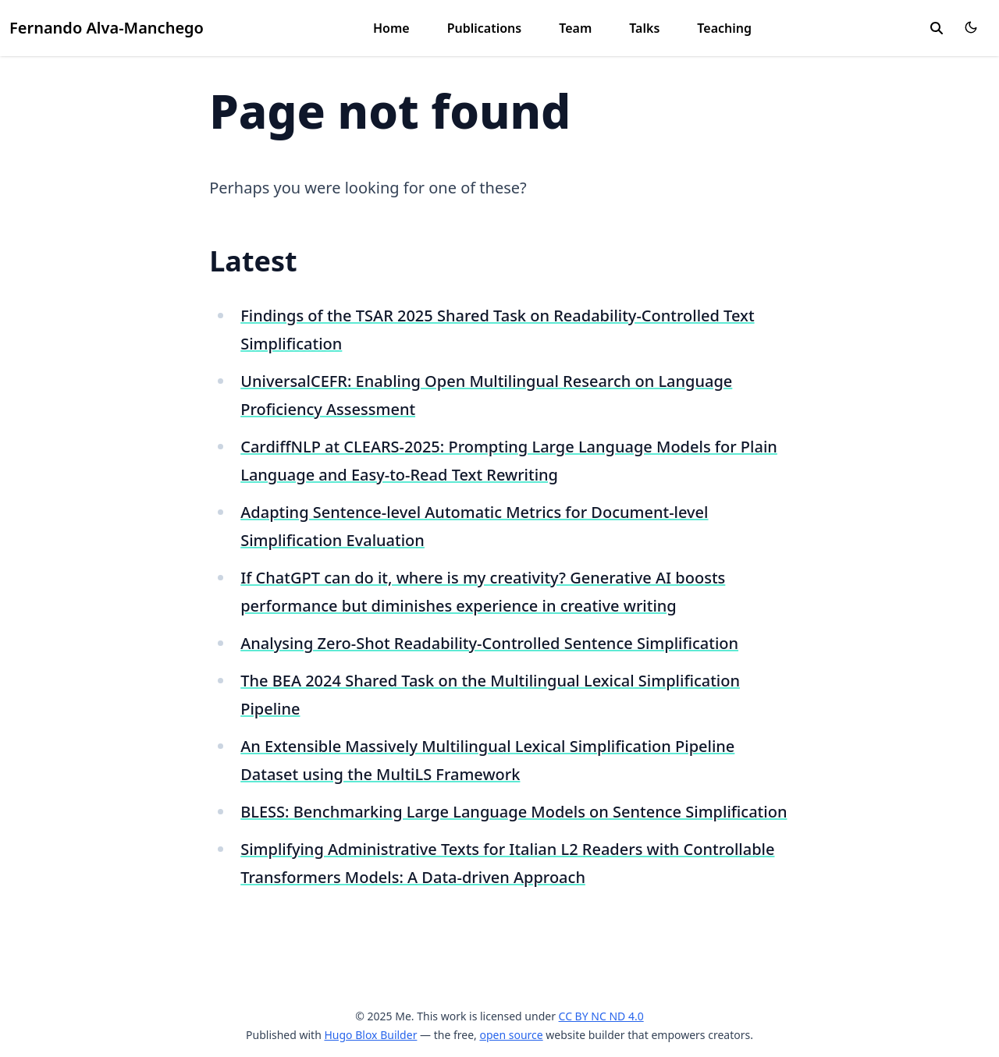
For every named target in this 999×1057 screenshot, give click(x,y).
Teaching (724, 28)
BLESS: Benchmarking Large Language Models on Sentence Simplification (513, 811)
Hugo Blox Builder (370, 1034)
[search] (936, 28)
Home (391, 28)
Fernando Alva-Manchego (106, 27)
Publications (484, 28)
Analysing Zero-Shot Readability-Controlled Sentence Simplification (489, 643)
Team (575, 28)
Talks (644, 28)
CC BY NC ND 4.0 (601, 1016)
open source (510, 1034)
